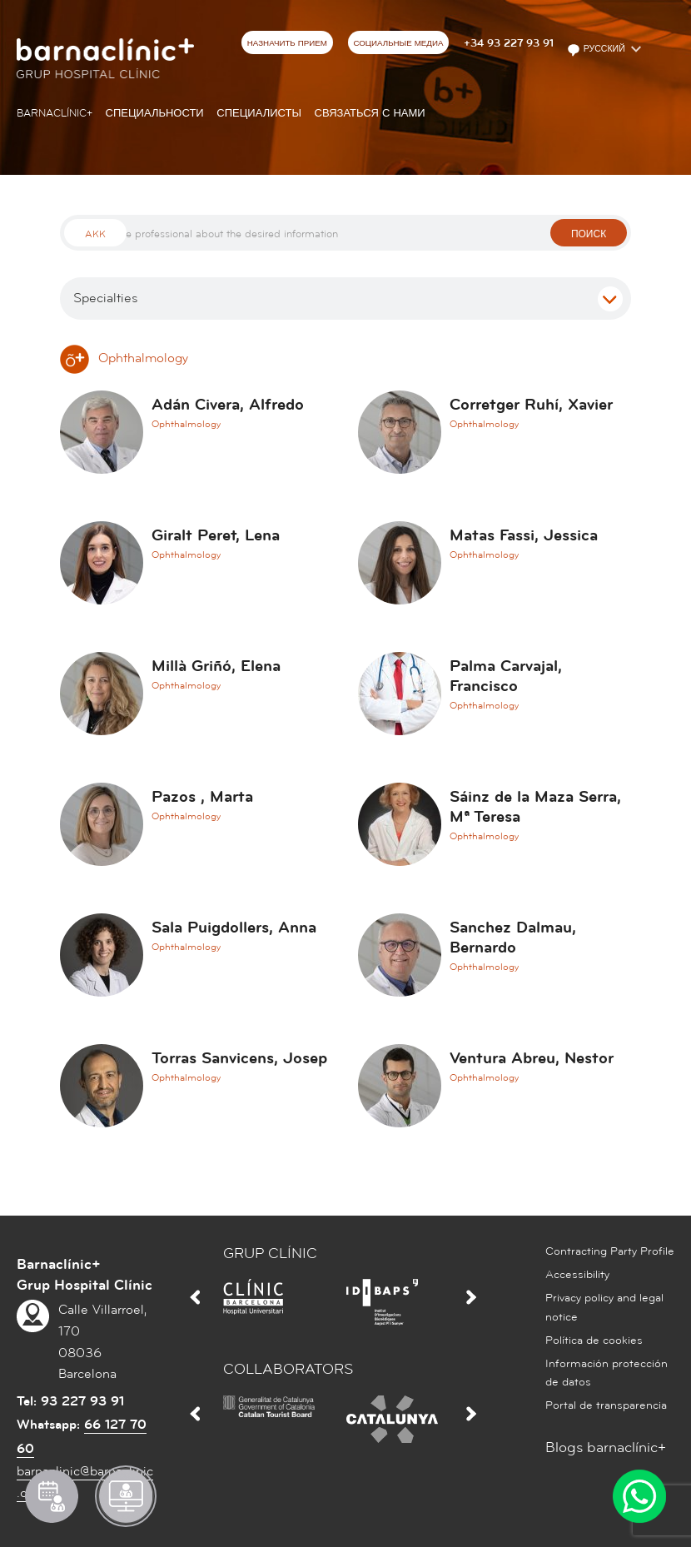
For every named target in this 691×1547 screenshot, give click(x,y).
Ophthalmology (124, 358)
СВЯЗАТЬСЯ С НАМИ (370, 113)
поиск (588, 234)
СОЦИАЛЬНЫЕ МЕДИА (398, 43)
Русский (597, 50)
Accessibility (577, 1274)
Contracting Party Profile (609, 1251)
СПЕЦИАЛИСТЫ (258, 113)
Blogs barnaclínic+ (605, 1447)
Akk (95, 234)
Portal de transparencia (606, 1405)
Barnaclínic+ (54, 113)
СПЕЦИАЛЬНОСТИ (155, 113)
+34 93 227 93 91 (509, 43)
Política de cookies (594, 1340)
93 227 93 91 (82, 1401)
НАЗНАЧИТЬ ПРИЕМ (287, 43)
